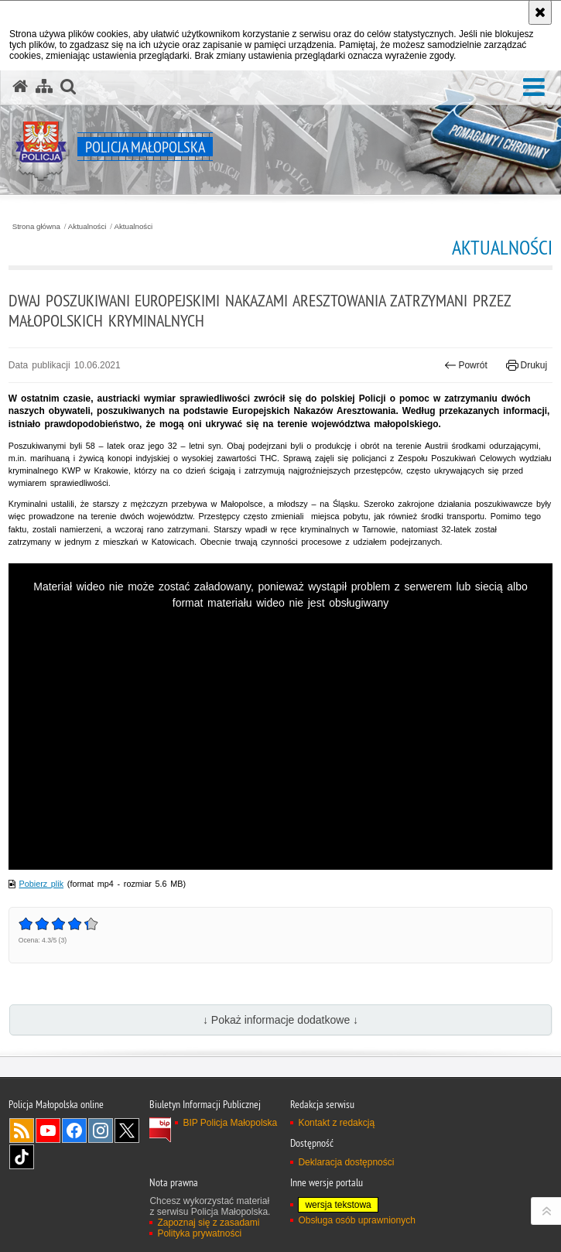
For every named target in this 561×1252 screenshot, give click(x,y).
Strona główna (36, 227)
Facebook (74, 1130)
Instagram (100, 1130)
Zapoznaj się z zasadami (208, 1222)
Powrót (465, 365)
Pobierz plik (41, 883)
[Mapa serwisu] (44, 86)
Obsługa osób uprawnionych (356, 1220)
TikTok (21, 1156)
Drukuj (526, 365)
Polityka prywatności (199, 1233)
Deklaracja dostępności (346, 1162)
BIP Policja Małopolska (230, 1122)
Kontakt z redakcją (336, 1122)
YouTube (48, 1130)
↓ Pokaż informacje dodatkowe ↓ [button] (280, 1020)
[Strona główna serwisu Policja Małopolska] (20, 86)
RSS (21, 1130)
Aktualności (87, 227)
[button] (534, 88)
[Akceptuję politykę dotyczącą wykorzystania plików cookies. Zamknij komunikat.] (540, 12)
